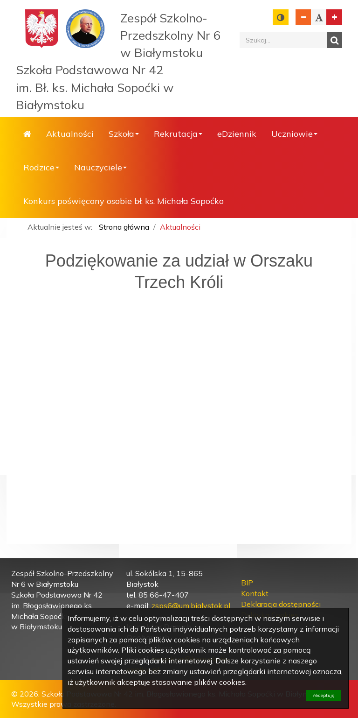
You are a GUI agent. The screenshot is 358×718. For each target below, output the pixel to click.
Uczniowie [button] (294, 133)
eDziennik (236, 133)
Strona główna (27, 134)
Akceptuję (323, 695)
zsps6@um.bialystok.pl (190, 605)
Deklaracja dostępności (281, 604)
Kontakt (254, 593)
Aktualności (70, 133)
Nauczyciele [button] (100, 167)
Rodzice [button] (41, 167)
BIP (247, 582)
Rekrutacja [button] (178, 133)
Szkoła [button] (124, 133)
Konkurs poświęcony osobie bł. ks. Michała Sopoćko (123, 201)
